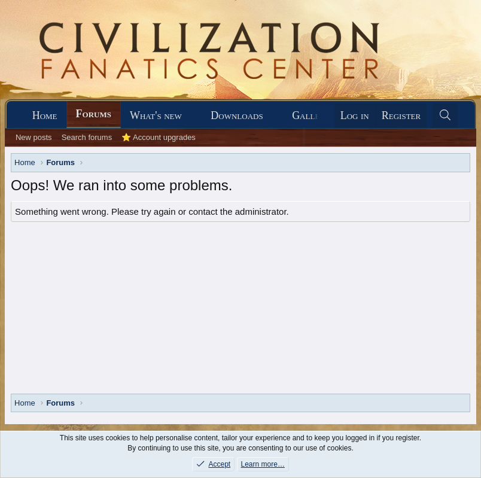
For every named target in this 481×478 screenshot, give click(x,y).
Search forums (87, 137)
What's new (156, 115)
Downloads (237, 115)
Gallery (311, 115)
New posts (34, 137)
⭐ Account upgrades (158, 137)
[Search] (445, 115)
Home (44, 115)
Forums (93, 114)
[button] (192, 115)
